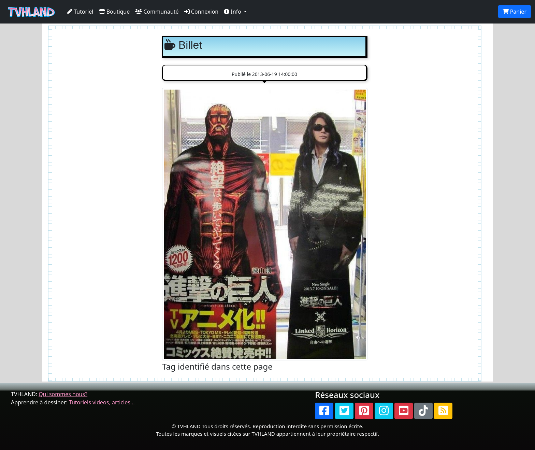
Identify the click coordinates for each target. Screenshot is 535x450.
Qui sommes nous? (63, 394)
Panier (514, 11)
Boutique (114, 11)
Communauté (156, 11)
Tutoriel (80, 11)
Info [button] (233, 11)
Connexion (201, 11)
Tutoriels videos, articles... (102, 402)
